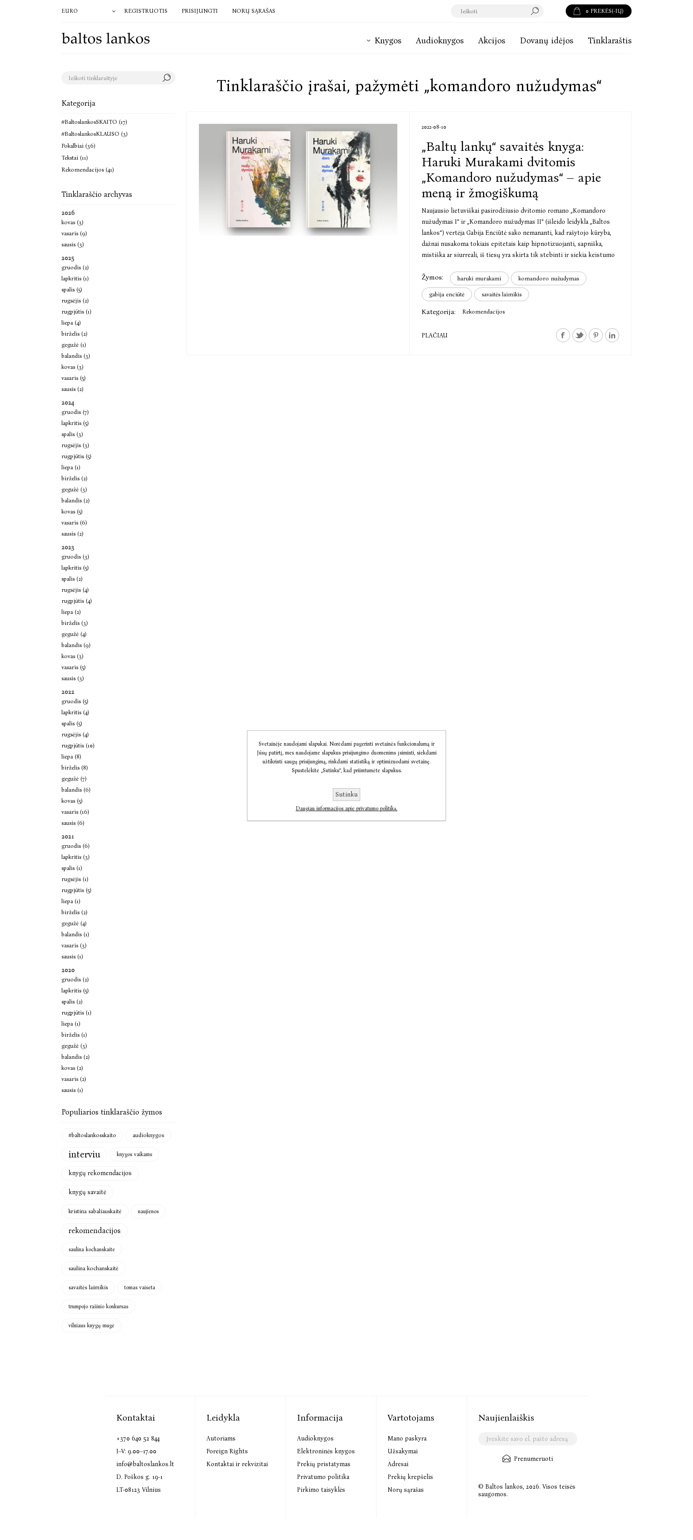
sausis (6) (72, 823)
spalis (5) (71, 289)
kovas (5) (72, 511)
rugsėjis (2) (75, 300)
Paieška (554, 11)
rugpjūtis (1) (76, 311)
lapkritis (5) (75, 423)
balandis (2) (75, 500)
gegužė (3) (74, 489)
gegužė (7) (74, 778)
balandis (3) (75, 355)
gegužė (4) (74, 634)
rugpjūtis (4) (76, 601)
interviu (84, 1154)
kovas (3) (72, 222)
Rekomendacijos (483, 311)
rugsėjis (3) (75, 445)
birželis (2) (74, 333)
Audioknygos (315, 1438)
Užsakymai (403, 1451)
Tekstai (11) (74, 157)
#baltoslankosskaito (92, 1135)
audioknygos (148, 1135)
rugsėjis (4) (75, 589)
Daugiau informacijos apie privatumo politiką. (346, 808)
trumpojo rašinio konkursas (98, 1306)
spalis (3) (72, 434)
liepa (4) (71, 322)
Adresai (398, 1464)
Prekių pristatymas (323, 1464)
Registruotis (146, 11)
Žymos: (432, 277)
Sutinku (346, 794)
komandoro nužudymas (548, 278)
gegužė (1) (73, 344)
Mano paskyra (407, 1438)
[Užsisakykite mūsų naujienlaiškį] (527, 1438)
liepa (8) (71, 756)
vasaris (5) (73, 378)
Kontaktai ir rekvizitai (237, 1464)
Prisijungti (200, 11)
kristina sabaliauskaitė (95, 1211)
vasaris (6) (74, 522)
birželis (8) (74, 767)
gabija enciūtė (447, 294)
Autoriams (221, 1438)
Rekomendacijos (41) (87, 169)
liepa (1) (70, 467)
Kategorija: (439, 311)
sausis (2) (72, 389)
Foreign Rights (227, 1451)
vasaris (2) (73, 1079)
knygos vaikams (134, 1154)
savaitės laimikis (502, 294)
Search (168, 77)
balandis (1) (75, 934)
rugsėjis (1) (74, 879)
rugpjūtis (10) (78, 745)
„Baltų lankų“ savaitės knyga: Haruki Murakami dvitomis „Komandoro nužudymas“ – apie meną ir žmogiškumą (511, 170)
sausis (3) (72, 244)
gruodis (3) (75, 556)
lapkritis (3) (75, 857)
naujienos (148, 1211)
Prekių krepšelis (410, 1477)
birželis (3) (74, 623)
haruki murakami (479, 278)
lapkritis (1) (75, 278)
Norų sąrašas (406, 1490)
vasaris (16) (75, 811)
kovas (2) (72, 1068)
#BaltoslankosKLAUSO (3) (94, 133)
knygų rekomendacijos (100, 1173)
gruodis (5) (74, 701)
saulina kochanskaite (92, 1249)
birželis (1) (74, 1034)
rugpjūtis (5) (76, 456)
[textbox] (497, 11)
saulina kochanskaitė (93, 1268)
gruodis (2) (75, 267)
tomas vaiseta (139, 1287)
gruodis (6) (75, 846)
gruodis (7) (75, 412)
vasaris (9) (74, 233)
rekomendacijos (95, 1230)
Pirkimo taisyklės (321, 1490)
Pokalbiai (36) (78, 145)
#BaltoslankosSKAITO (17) (94, 122)
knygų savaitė (87, 1192)
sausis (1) (72, 956)
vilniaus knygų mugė (91, 1325)
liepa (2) (71, 612)
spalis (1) (71, 868)
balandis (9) (76, 645)
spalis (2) (72, 578)
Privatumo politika (323, 1477)
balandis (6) (76, 789)
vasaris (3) (74, 945)
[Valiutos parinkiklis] (89, 11)
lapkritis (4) (75, 712)
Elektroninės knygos (326, 1451)
